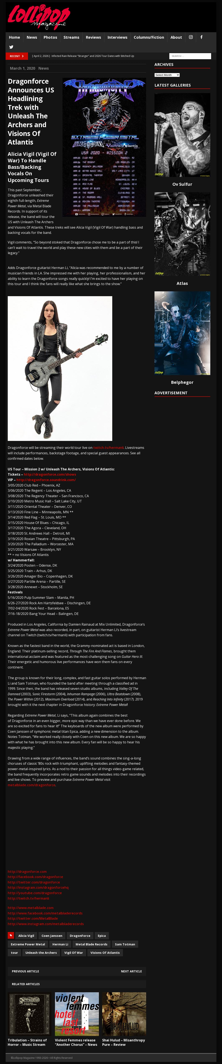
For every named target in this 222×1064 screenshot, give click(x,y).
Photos (50, 37)
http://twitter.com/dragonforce (34, 882)
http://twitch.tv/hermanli (28, 898)
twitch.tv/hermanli (108, 447)
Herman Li (60, 944)
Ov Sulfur (182, 184)
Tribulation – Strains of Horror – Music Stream (27, 1042)
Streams (71, 37)
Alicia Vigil (26, 935)
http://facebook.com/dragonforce (35, 877)
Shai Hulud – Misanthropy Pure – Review (123, 1042)
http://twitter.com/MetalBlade (33, 918)
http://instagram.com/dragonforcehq (38, 887)
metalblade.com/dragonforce (31, 785)
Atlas (182, 283)
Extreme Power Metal (28, 944)
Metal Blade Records (91, 944)
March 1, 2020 (22, 68)
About (176, 37)
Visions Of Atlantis (105, 952)
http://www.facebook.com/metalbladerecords (45, 913)
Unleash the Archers (41, 952)
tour (14, 952)
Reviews (93, 37)
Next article (131, 971)
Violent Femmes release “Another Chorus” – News (76, 1042)
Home (14, 37)
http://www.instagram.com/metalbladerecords (46, 924)
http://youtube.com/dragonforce (35, 893)
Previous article (25, 971)
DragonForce (80, 935)
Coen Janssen (52, 935)
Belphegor (182, 382)
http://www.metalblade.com (31, 907)
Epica (102, 935)
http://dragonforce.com (27, 871)
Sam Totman (125, 944)
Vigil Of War (73, 952)
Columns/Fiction (149, 37)
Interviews (117, 37)
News (32, 37)
